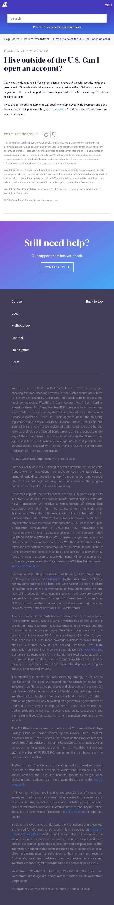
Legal (15, 314)
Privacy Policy (31, 834)
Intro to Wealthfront (36, 39)
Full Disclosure (75, 812)
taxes (77, 27)
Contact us (57, 267)
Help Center (20, 350)
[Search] (51, 18)
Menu (108, 5)
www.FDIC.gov (93, 650)
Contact (17, 338)
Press (15, 362)
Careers (17, 302)
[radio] (45, 134)
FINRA (50, 579)
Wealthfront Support (11, 39)
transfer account (53, 27)
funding (68, 27)
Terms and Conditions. (26, 566)
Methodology (21, 326)
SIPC (58, 579)
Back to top (94, 302)
